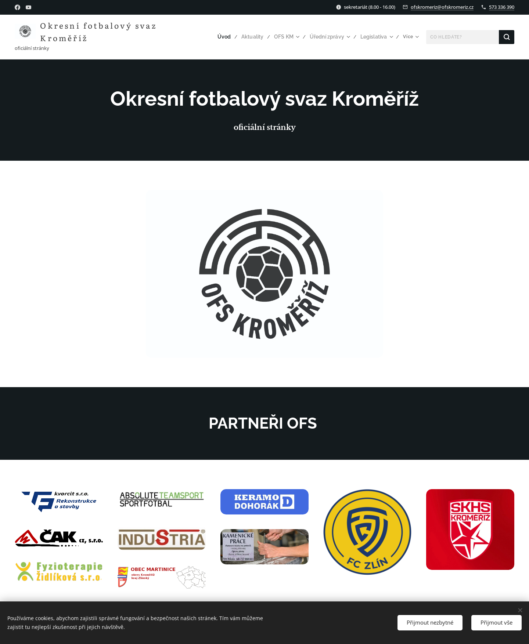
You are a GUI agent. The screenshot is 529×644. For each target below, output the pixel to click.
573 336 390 (501, 7)
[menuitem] (194, 37)
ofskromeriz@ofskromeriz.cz (442, 7)
